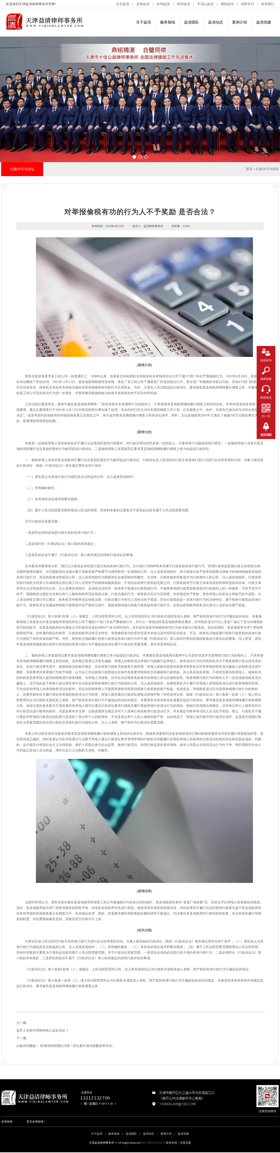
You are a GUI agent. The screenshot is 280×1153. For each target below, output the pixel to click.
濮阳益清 (227, 4)
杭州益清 (163, 4)
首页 (249, 169)
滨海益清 (142, 4)
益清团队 (191, 22)
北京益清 (122, 4)
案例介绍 (239, 22)
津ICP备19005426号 (153, 1142)
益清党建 (263, 22)
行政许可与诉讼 (267, 169)
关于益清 (143, 22)
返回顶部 (266, 434)
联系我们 (267, 4)
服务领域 (167, 22)
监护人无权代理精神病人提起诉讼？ (42, 1030)
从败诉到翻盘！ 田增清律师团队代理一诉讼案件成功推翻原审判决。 (65, 1046)
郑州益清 (183, 4)
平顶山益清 (205, 4)
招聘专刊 (247, 4)
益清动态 (215, 22)
